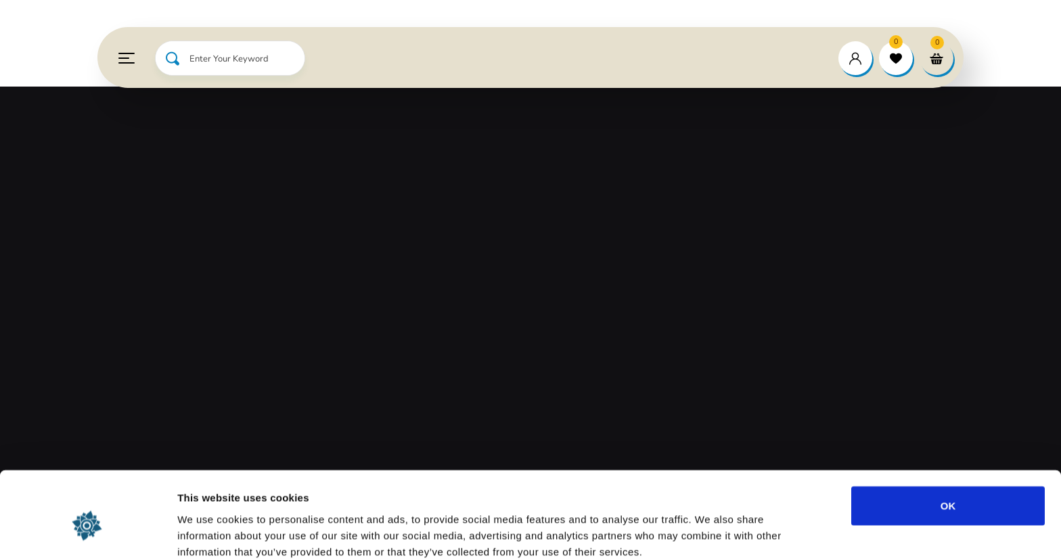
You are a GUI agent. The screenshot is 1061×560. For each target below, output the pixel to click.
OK (948, 443)
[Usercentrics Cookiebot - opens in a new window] (87, 533)
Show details (710, 533)
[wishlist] (896, 58)
